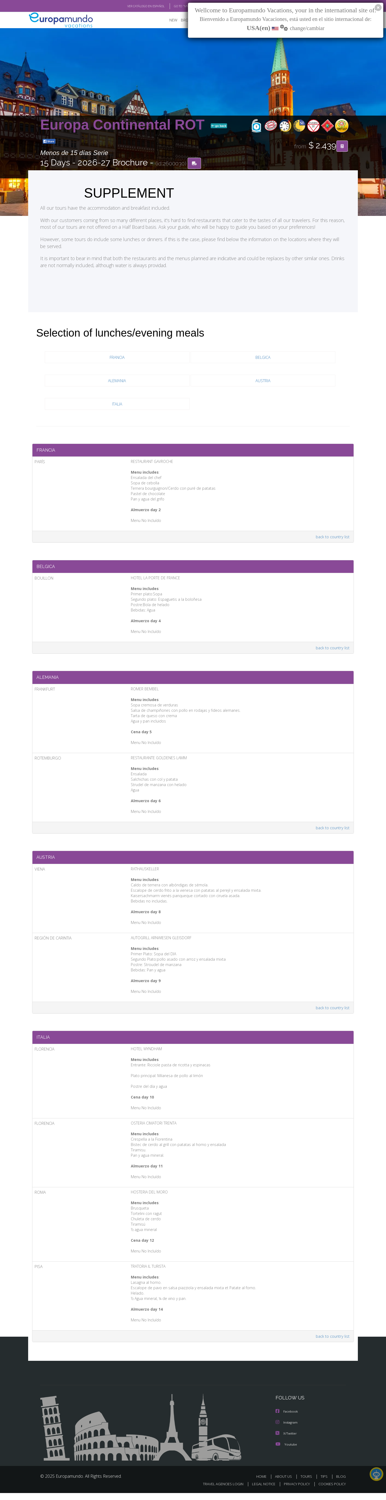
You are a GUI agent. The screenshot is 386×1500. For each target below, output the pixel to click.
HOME (263, 1483)
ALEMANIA (117, 380)
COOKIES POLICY (331, 1491)
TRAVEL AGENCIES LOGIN (218, 1491)
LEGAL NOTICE (260, 1491)
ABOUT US (285, 1483)
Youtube (286, 1451)
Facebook (287, 1419)
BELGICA (263, 357)
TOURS (307, 1483)
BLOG (341, 1483)
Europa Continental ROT (124, 124)
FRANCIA (117, 357)
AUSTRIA (263, 380)
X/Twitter (286, 1440)
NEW (168, 20)
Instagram (287, 1430)
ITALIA (117, 404)
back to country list (332, 538)
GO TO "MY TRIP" (176, 6)
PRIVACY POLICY (294, 1491)
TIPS (325, 1483)
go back (219, 125)
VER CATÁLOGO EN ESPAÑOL (133, 6)
